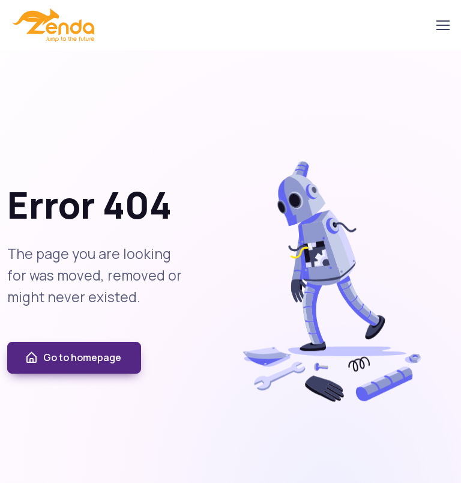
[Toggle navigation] (442, 25)
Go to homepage (73, 358)
